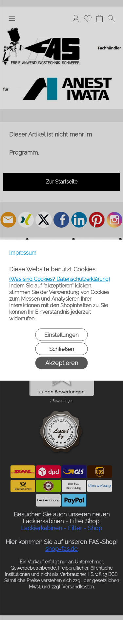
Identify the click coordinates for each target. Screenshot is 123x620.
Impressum (22, 252)
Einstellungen (61, 334)
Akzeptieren (61, 362)
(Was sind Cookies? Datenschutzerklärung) (59, 279)
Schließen (61, 348)
